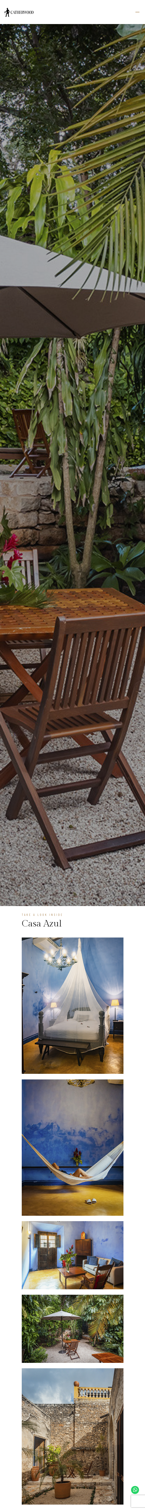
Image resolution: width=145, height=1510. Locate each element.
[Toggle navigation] (137, 12)
